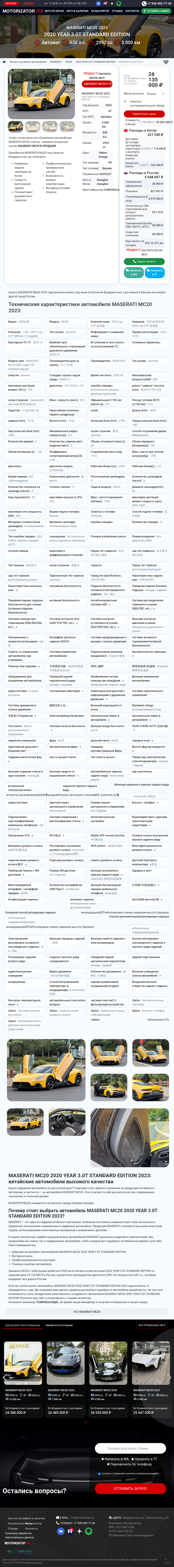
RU (22, 11)
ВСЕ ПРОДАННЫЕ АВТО (152, 1325)
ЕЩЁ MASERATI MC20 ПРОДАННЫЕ (22, 1325)
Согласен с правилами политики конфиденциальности (130, 1473)
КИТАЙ (28, 3)
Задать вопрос (144, 261)
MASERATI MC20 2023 (97, 96)
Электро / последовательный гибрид (147, 103)
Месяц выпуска (134, 93)
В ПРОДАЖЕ (98, 83)
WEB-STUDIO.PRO (19, 1551)
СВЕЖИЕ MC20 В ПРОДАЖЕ (59, 1325)
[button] (72, 91)
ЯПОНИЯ (11, 3)
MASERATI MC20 (18, 1390)
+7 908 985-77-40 (156, 3)
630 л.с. (105, 134)
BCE (87, 1311)
